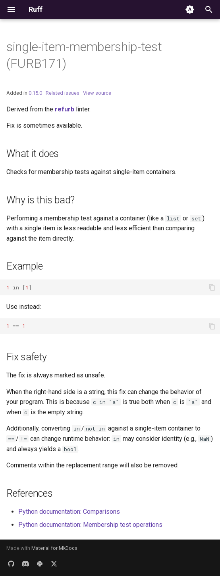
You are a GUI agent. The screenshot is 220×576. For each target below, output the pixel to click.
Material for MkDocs (54, 548)
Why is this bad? (40, 200)
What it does (32, 153)
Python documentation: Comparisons (69, 511)
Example (24, 266)
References (29, 493)
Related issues (62, 93)
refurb (64, 109)
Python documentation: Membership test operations (90, 524)
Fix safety (26, 357)
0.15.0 (35, 93)
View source (97, 93)
